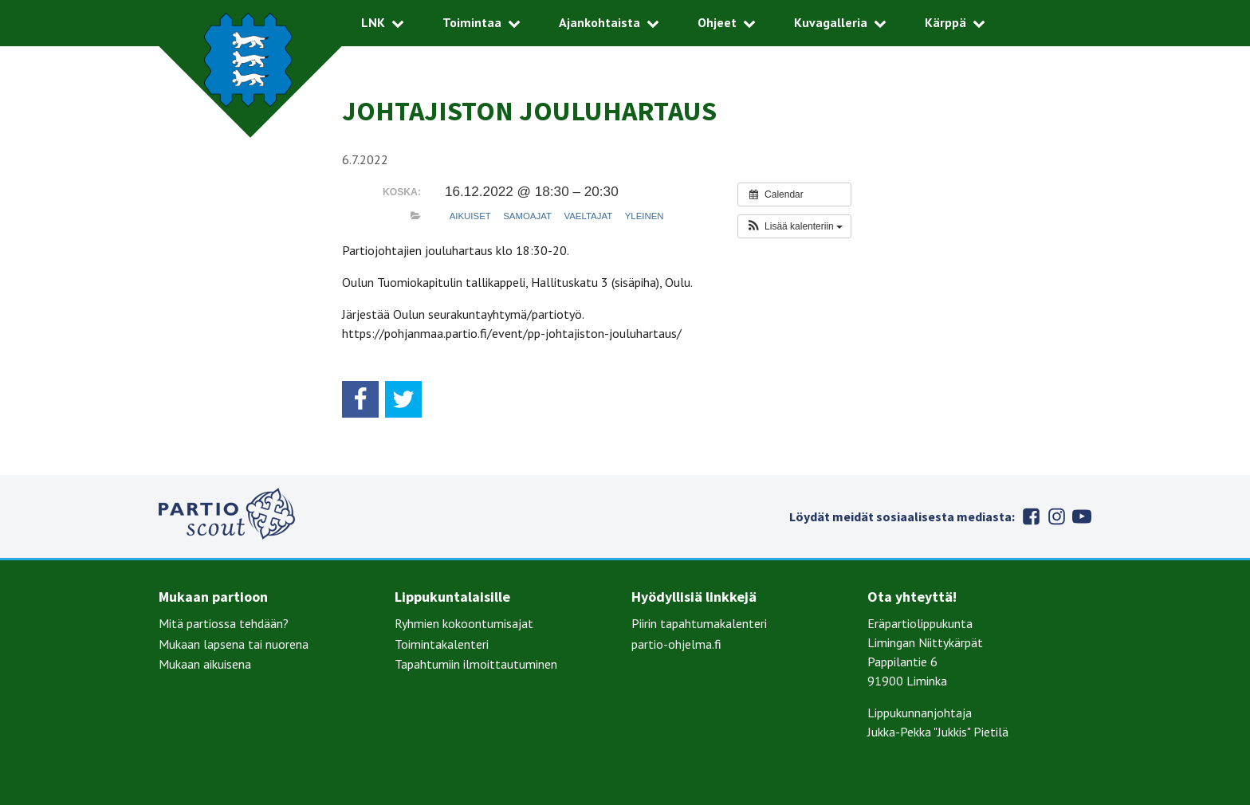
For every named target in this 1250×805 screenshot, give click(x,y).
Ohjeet (717, 22)
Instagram (1056, 516)
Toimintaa (471, 22)
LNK (373, 22)
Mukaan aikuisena (205, 664)
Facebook (1030, 516)
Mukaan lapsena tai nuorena (234, 644)
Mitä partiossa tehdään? (224, 623)
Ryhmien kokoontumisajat (464, 623)
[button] (794, 226)
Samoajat (527, 216)
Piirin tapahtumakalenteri (699, 623)
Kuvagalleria (830, 22)
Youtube (1081, 516)
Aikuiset (470, 216)
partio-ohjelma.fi (676, 644)
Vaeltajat (588, 216)
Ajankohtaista (599, 22)
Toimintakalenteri (442, 644)
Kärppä (945, 22)
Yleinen (644, 216)
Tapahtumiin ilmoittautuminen (476, 664)
